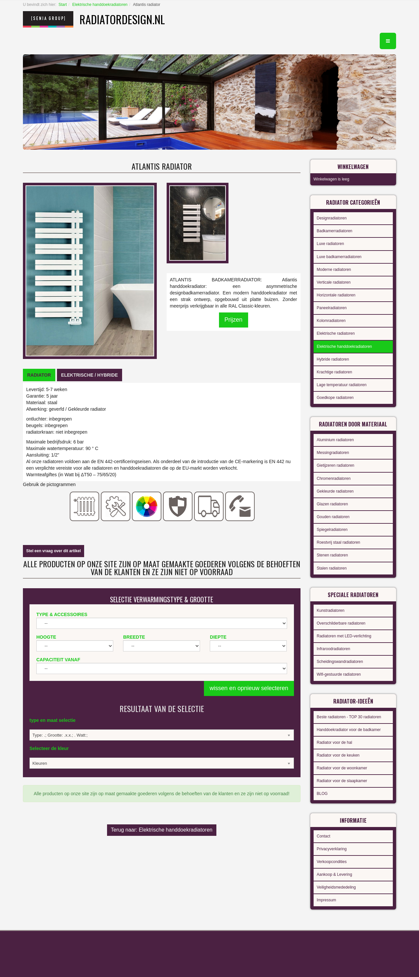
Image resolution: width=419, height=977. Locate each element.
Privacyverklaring (332, 849)
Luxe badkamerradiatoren (339, 256)
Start (63, 4)
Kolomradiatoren (331, 320)
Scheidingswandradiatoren (340, 661)
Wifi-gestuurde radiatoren (339, 674)
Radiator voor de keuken (338, 755)
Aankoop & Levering (334, 874)
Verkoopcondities (332, 861)
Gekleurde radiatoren (335, 491)
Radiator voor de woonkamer (342, 768)
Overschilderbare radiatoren (341, 623)
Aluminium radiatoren (335, 440)
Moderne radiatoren (334, 269)
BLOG (322, 793)
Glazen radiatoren (332, 504)
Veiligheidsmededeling (336, 887)
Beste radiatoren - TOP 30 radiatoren (349, 717)
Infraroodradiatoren (333, 649)
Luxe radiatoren (330, 243)
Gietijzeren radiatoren (336, 465)
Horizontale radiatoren (336, 295)
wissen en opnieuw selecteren (249, 688)
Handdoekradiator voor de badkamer (349, 729)
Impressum (326, 900)
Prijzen (234, 319)
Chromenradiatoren (334, 478)
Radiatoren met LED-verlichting (344, 636)
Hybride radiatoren (333, 359)
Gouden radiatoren (333, 517)
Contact (323, 836)
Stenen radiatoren (332, 555)
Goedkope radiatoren (335, 397)
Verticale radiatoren (334, 282)
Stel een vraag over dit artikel (53, 551)
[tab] (39, 375)
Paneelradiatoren (332, 308)
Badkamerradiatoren (335, 231)
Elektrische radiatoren (336, 333)
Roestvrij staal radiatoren (338, 542)
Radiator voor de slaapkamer (342, 781)
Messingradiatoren (333, 452)
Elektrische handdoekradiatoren (100, 4)
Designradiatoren (332, 218)
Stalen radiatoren (332, 568)
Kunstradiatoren (331, 610)
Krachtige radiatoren (334, 372)
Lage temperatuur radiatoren (342, 385)
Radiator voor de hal (334, 742)
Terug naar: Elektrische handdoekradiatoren (161, 830)
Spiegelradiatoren (332, 529)
